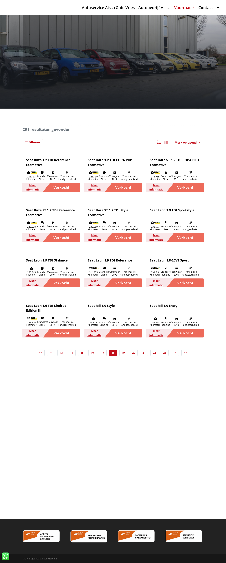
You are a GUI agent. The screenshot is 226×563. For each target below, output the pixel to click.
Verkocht (61, 187)
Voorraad (183, 8)
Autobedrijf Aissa (154, 8)
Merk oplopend (188, 142)
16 (92, 352)
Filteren (32, 142)
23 (164, 352)
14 (71, 352)
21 (144, 352)
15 (82, 352)
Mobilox (52, 558)
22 (154, 352)
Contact (205, 8)
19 (123, 352)
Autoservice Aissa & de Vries (108, 8)
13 (61, 352)
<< (40, 352)
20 (133, 352)
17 (102, 352)
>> (185, 352)
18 (113, 352)
